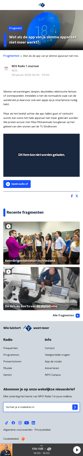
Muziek (7, 368)
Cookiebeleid (11, 438)
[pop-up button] (62, 138)
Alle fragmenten (66, 316)
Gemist (7, 375)
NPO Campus (53, 375)
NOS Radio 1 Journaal (25, 66)
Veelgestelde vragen (57, 355)
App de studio (53, 361)
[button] (77, 449)
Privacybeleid (42, 429)
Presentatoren (12, 361)
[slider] (41, 170)
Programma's (11, 355)
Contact (50, 348)
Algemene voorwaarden (17, 429)
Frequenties (10, 348)
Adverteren (52, 368)
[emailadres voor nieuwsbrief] (41, 407)
